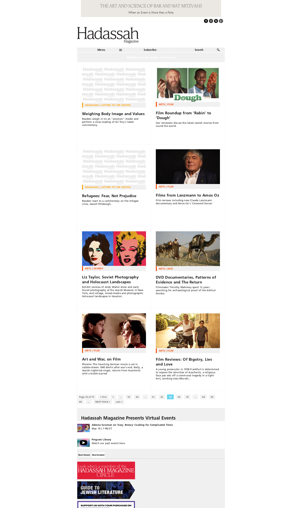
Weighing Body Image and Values (113, 113)
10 (128, 396)
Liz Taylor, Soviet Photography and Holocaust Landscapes (110, 279)
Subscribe (150, 50)
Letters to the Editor (116, 105)
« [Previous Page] (113, 396)
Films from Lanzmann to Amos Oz (187, 195)
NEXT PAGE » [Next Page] (102, 401)
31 (153, 396)
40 (203, 396)
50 (212, 396)
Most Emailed (98, 455)
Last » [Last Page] (119, 401)
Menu (101, 50)
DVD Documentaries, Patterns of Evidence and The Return (186, 279)
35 (187, 396)
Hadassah (92, 105)
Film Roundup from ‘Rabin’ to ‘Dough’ (183, 115)
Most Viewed (84, 455)
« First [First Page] (103, 396)
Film (170, 104)
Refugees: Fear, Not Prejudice (109, 195)
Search (199, 50)
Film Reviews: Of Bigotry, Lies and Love (184, 361)
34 (179, 396)
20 (137, 396)
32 (161, 396)
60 (80, 401)
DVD (170, 268)
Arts (162, 104)
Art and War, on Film (101, 359)
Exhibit (98, 268)
